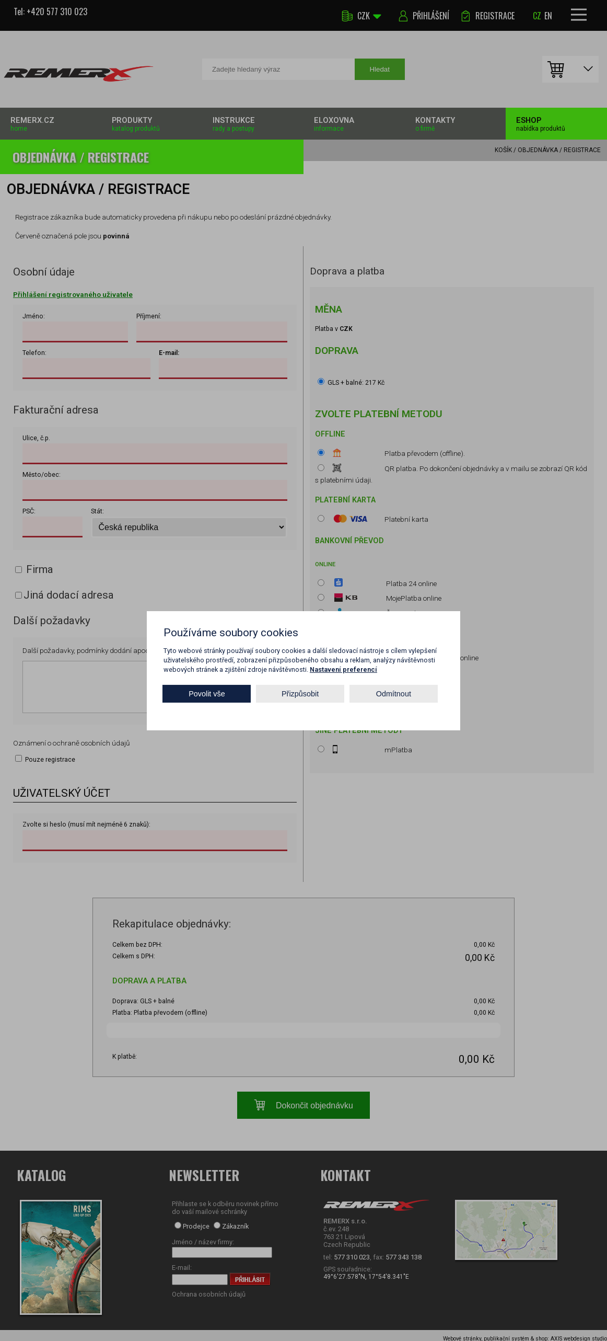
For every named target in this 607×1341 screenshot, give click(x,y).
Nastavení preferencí (343, 669)
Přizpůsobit (300, 694)
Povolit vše (207, 694)
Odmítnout (393, 694)
